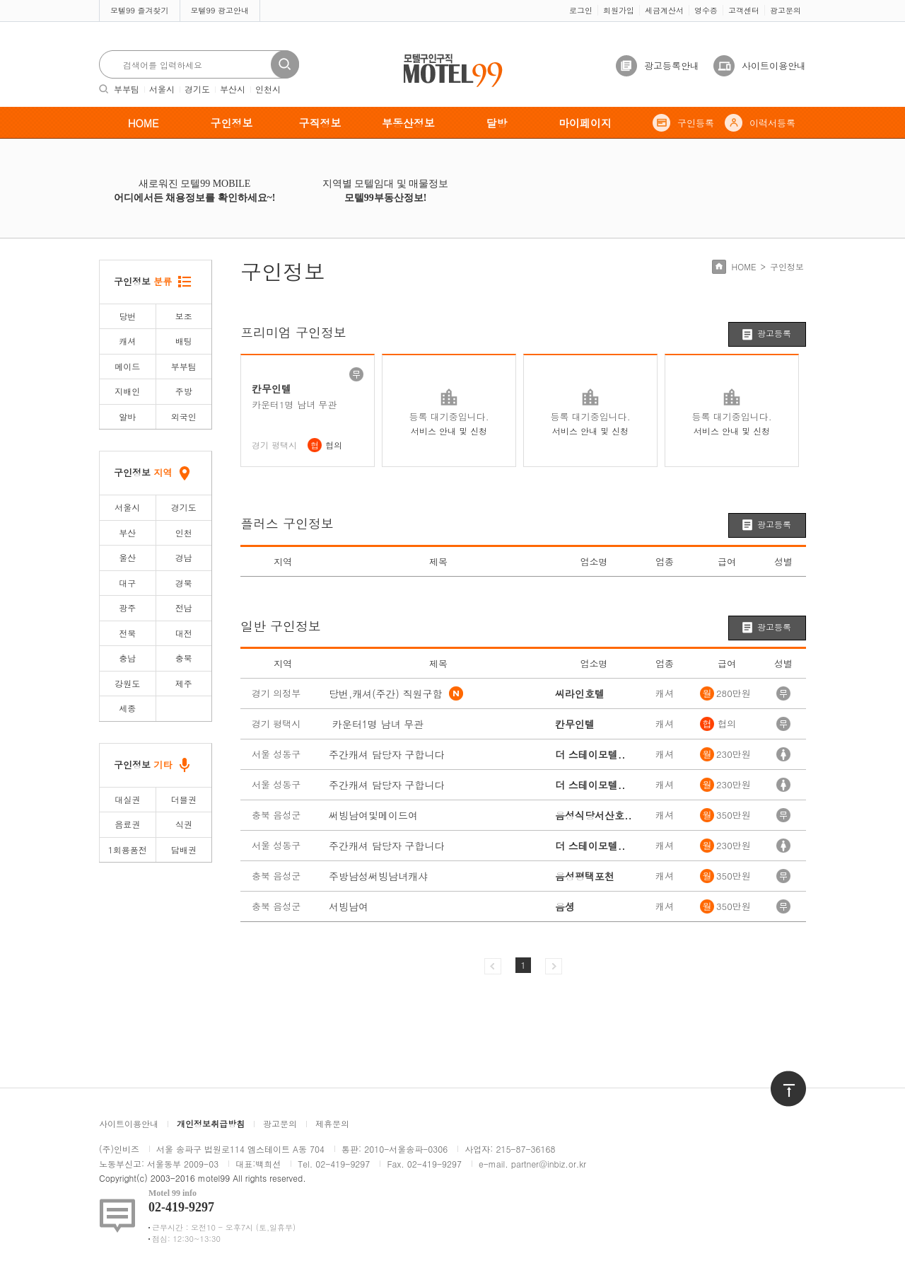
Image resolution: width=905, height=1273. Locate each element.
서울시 (162, 89)
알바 (127, 416)
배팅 (183, 341)
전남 (183, 607)
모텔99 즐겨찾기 (139, 10)
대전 (183, 633)
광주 (127, 607)
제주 (183, 683)
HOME (143, 122)
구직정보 (320, 122)
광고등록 (774, 333)
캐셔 (127, 341)
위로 (779, 1077)
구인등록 (695, 122)
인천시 (268, 89)
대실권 (127, 799)
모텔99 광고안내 (220, 10)
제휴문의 (332, 1123)
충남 (127, 658)
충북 (183, 658)
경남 (183, 557)
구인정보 (232, 122)
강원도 (127, 683)
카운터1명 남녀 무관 (294, 404)
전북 (127, 633)
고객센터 (743, 10)
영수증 (706, 10)
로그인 (580, 10)
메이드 (127, 366)
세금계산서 (664, 10)
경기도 (197, 89)
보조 (183, 316)
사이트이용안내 (774, 65)
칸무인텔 (271, 388)
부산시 (232, 89)
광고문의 (785, 10)
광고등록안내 (671, 65)
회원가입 (618, 10)
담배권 (184, 849)
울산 (127, 557)
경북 (183, 583)
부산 (127, 532)
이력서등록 (772, 122)
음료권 (127, 824)
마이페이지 (585, 122)
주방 (183, 391)
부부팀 (126, 89)
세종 (127, 708)
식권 (183, 824)
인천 (183, 532)
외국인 (184, 416)
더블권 (184, 799)
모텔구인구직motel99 (443, 55)
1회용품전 (127, 849)
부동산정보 (408, 122)
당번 (127, 316)
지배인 (127, 391)
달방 (497, 122)
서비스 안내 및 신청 (449, 431)
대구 (127, 583)
